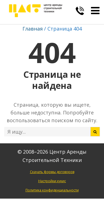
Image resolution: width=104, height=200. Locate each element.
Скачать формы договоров (52, 171)
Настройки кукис (52, 181)
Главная (32, 28)
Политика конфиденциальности (52, 190)
